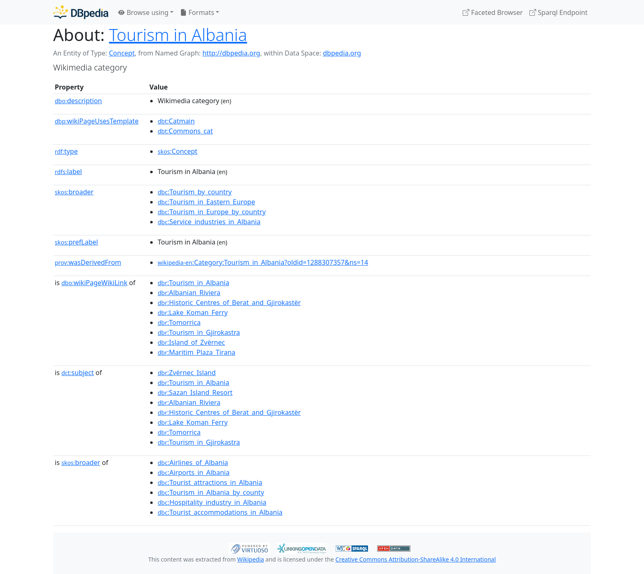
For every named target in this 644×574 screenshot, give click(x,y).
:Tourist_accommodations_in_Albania (220, 512)
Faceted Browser (493, 12)
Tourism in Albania (178, 34)
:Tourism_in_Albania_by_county (211, 492)
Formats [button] (197, 12)
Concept (121, 53)
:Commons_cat (185, 131)
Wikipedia (250, 559)
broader (74, 191)
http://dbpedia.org (231, 53)
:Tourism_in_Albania (193, 282)
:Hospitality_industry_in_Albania (212, 502)
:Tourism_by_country (195, 191)
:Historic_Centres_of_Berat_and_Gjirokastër (229, 302)
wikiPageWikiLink (94, 282)
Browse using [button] (143, 12)
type (66, 151)
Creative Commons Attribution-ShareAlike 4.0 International (415, 559)
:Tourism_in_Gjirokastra (199, 332)
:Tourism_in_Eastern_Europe (206, 201)
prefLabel (76, 242)
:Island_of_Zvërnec (191, 342)
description (78, 100)
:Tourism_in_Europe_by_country (212, 211)
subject (77, 372)
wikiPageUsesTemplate (97, 121)
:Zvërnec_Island (187, 372)
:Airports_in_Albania (193, 472)
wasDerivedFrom (88, 262)
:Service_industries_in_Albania (209, 221)
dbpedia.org (342, 53)
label (68, 171)
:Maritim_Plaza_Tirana (196, 352)
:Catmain (176, 121)
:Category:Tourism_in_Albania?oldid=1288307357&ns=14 (263, 262)
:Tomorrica (179, 322)
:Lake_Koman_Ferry (193, 312)
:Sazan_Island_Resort (195, 392)
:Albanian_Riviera (189, 292)
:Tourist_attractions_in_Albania (210, 482)
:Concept (178, 151)
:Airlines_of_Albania (193, 462)
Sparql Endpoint (558, 12)
